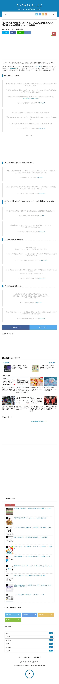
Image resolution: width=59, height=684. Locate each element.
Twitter (5, 32)
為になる (20, 29)
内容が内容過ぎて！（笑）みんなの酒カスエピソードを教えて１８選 (32, 556)
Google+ (46, 615)
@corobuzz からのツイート (39, 421)
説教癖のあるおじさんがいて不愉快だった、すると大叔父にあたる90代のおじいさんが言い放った (33, 585)
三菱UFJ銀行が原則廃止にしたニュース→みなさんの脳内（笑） (30, 518)
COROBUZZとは (28, 657)
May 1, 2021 (42, 103)
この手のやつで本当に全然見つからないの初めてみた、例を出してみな (32, 527)
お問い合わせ (37, 657)
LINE (20, 32)
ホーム (20, 657)
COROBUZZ (30, 5)
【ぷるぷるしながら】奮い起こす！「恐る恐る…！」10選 (29, 594)
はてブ (27, 32)
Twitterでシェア (43, 327)
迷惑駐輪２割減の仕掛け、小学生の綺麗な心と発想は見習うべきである (32, 508)
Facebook (13, 32)
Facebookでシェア (16, 327)
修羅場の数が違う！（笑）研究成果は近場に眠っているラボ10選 (30, 537)
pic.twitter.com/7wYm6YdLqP (31, 98)
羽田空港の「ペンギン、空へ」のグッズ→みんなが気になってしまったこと (33, 566)
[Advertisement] (29, 48)
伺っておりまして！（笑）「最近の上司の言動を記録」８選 (29, 575)
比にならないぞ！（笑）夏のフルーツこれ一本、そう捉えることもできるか (33, 547)
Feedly (13, 620)
